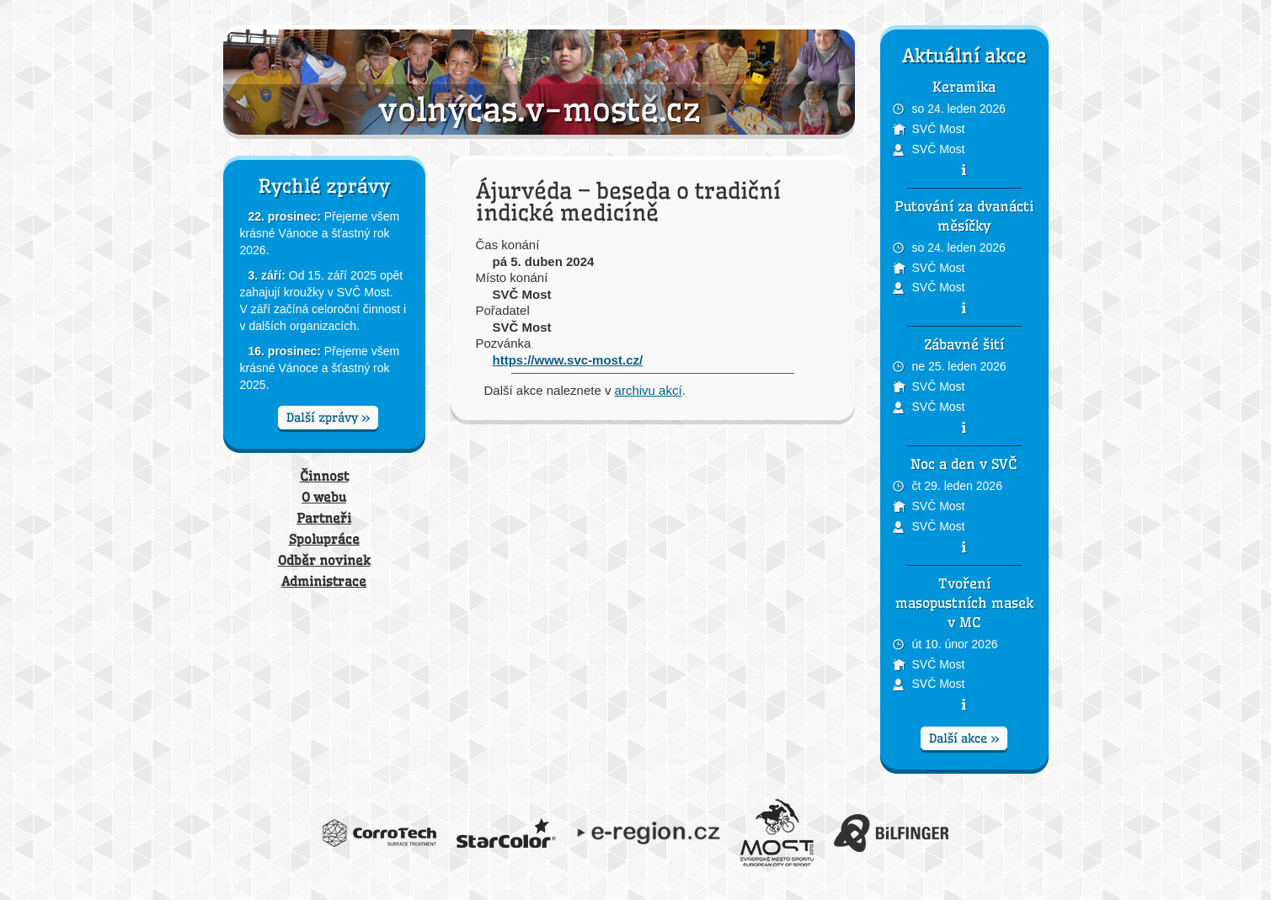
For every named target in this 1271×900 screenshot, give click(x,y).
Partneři (323, 518)
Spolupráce (324, 539)
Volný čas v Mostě (539, 82)
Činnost (324, 476)
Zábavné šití (964, 344)
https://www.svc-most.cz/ (568, 360)
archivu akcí (648, 390)
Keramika (964, 86)
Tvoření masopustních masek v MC (964, 603)
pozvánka (964, 170)
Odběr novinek (324, 560)
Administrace (323, 581)
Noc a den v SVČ (964, 463)
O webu (324, 497)
